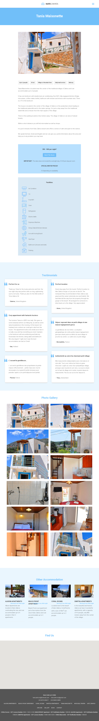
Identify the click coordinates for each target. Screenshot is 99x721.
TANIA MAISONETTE (66, 703)
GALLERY (46, 707)
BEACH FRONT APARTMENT (26, 703)
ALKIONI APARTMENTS (10, 703)
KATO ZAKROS (91, 703)
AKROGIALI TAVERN (79, 703)
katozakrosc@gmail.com (58, 697)
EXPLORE (39, 707)
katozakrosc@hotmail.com (41, 697)
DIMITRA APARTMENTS (52, 703)
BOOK (53, 707)
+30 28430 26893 (55, 700)
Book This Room (50, 155)
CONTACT (59, 707)
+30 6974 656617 (43, 700)
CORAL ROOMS (40, 703)
